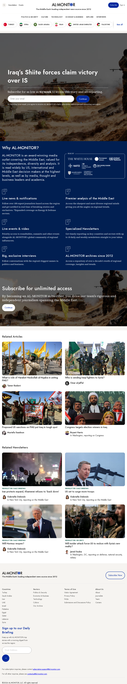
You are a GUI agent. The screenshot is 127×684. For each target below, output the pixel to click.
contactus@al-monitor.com (37, 674)
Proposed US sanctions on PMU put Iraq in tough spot (29, 427)
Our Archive (38, 606)
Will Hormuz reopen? (13, 543)
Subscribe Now (115, 575)
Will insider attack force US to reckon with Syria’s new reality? (92, 545)
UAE (3, 602)
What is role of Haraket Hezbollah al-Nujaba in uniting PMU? (30, 379)
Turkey (4, 592)
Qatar (4, 615)
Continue (8, 307)
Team (97, 599)
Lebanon (5, 619)
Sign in (122, 5)
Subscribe (113, 5)
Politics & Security (29, 17)
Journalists (99, 596)
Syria (4, 622)
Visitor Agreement (71, 592)
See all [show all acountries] (120, 24)
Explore (89, 17)
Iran (3, 599)
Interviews (101, 17)
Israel (4, 606)
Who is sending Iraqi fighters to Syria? (85, 377)
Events (21, 5)
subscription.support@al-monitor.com (46, 669)
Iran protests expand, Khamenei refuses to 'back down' (30, 491)
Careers (98, 602)
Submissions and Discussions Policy (77, 602)
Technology (56, 17)
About (97, 592)
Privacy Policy (69, 596)
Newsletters (12, 5)
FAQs (66, 599)
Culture (44, 17)
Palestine (5, 609)
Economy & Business (74, 17)
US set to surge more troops (79, 491)
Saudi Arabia (7, 596)
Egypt (4, 612)
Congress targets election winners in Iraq (86, 427)
